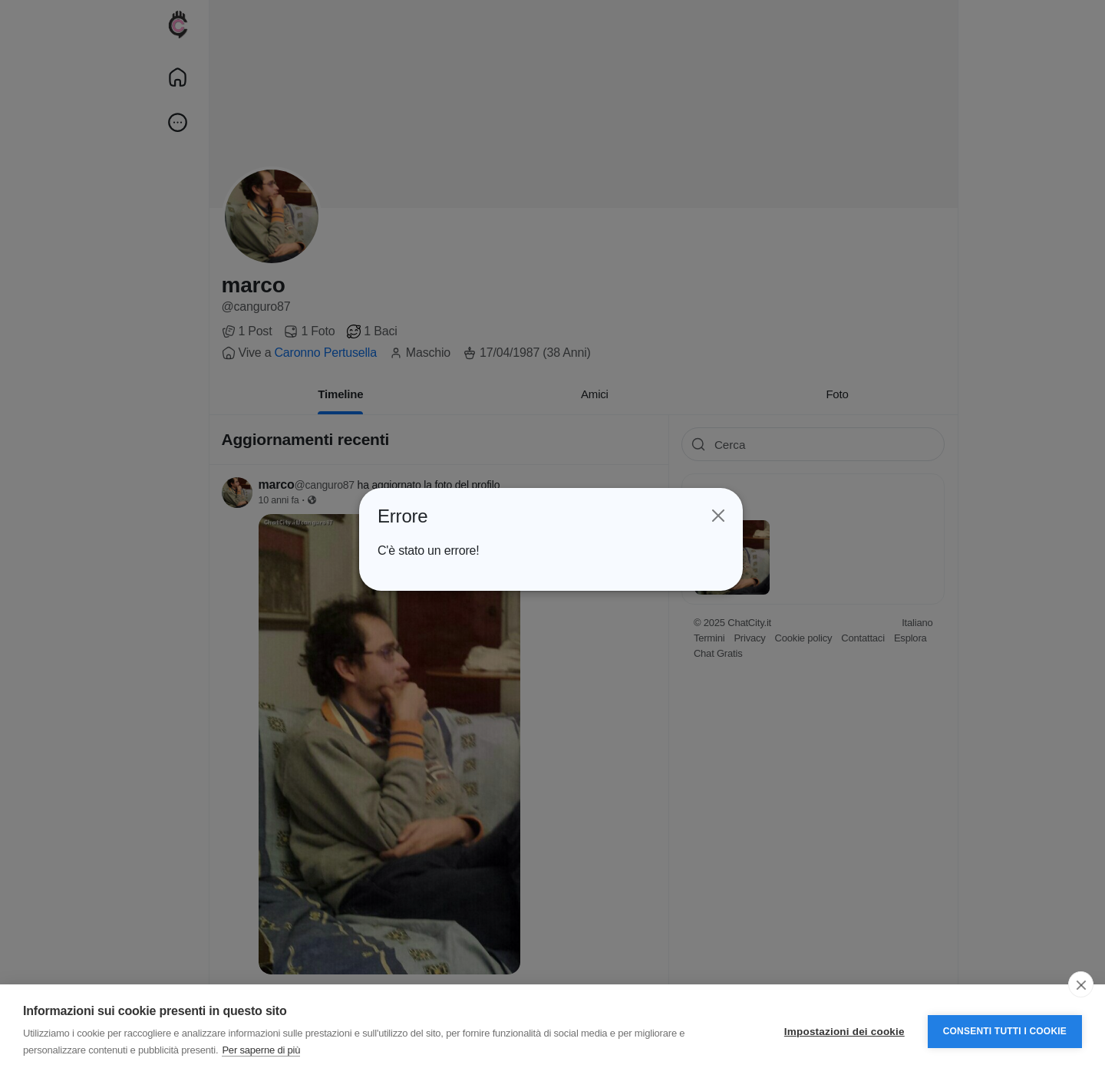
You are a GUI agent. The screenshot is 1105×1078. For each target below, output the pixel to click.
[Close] (713, 516)
